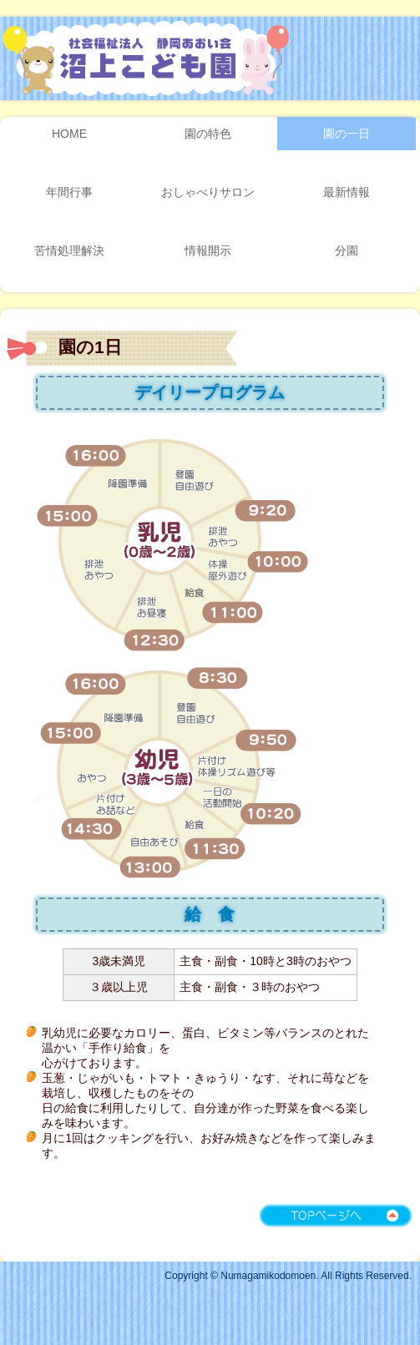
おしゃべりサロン (208, 192)
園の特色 (208, 133)
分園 (346, 250)
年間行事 (69, 192)
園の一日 (346, 133)
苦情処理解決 (69, 250)
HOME (69, 133)
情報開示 (208, 250)
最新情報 (346, 192)
